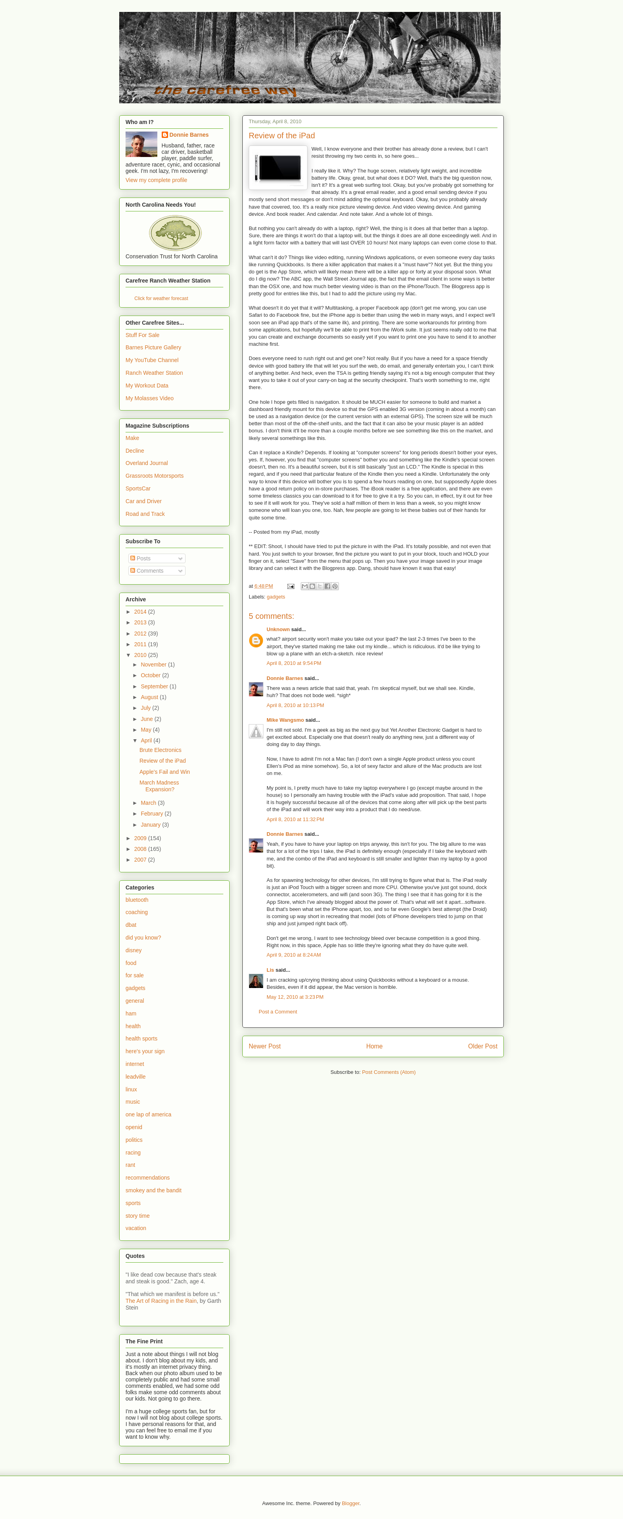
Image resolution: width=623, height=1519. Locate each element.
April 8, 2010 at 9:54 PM (294, 663)
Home (374, 1046)
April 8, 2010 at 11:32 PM (295, 819)
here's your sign (145, 1051)
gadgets (276, 597)
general (135, 1001)
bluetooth (137, 900)
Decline (135, 451)
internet (135, 1064)
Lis (270, 970)
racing (133, 1152)
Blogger (350, 1503)
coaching (137, 912)
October (151, 675)
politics (134, 1140)
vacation (136, 1228)
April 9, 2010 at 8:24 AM (294, 955)
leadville (136, 1076)
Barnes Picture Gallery (153, 347)
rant (130, 1165)
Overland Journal (147, 463)
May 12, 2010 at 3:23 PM (295, 997)
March (149, 803)
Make (132, 438)
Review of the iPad (162, 761)
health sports (141, 1038)
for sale (135, 975)
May (147, 730)
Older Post (482, 1046)
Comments (147, 571)
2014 (141, 611)
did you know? (143, 937)
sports (133, 1203)
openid (134, 1127)
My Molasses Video (150, 398)
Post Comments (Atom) (389, 1072)
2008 (141, 849)
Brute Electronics (160, 750)
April (147, 740)
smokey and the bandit (154, 1190)
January (151, 825)
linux (131, 1089)
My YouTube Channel (152, 360)
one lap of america (148, 1114)
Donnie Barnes (285, 678)
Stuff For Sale (142, 335)
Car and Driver (144, 501)
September (155, 686)
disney (133, 950)
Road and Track (145, 514)
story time (138, 1216)
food (131, 963)
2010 (141, 655)
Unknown (278, 629)
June (147, 719)
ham (131, 1013)
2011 (141, 644)
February (152, 813)
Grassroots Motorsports (155, 476)
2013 (141, 622)
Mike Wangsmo (285, 720)
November (154, 664)
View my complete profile (156, 180)
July (146, 708)
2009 (141, 838)
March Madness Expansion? (159, 785)
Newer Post (265, 1046)
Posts (140, 558)
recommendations (148, 1177)
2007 (141, 859)
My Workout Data (147, 385)
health (133, 1026)
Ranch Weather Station (154, 373)
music (133, 1102)
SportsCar (138, 488)
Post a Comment (278, 1012)
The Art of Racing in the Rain (161, 1301)
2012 (141, 633)
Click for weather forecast (161, 298)
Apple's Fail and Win (164, 772)
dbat (131, 925)
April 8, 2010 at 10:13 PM (295, 705)
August (150, 697)
